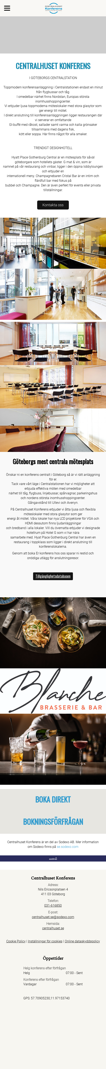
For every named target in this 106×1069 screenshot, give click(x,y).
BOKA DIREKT (53, 799)
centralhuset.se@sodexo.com (53, 917)
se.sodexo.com (67, 847)
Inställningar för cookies (45, 941)
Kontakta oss (53, 205)
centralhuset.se (53, 928)
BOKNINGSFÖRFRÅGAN (53, 821)
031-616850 (53, 905)
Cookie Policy (16, 941)
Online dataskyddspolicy (82, 941)
